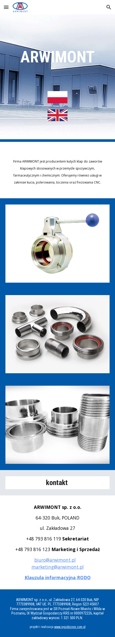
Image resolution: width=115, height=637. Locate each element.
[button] (6, 7)
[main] (57, 57)
